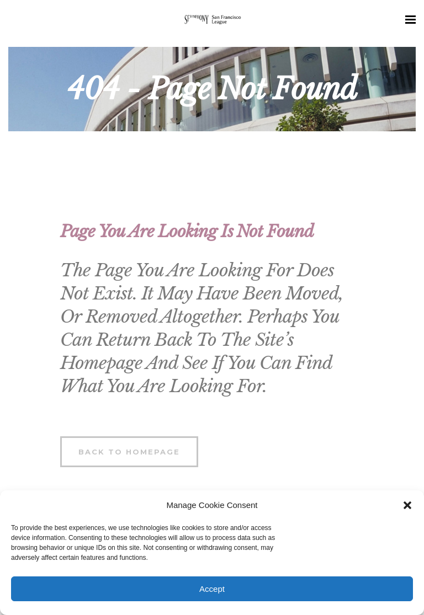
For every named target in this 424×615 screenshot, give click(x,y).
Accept (212, 588)
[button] (407, 505)
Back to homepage (129, 451)
